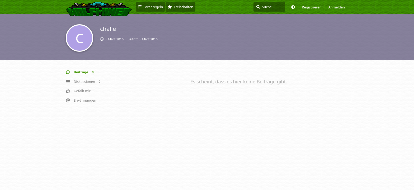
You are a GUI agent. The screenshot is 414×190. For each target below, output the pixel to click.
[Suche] (269, 7)
